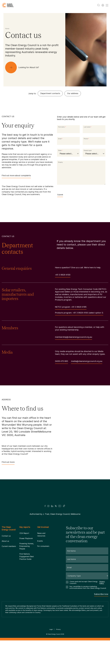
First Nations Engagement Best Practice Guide (26, 556)
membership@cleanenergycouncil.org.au (73, 338)
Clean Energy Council (54, 634)
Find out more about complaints (16, 176)
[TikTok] (64, 506)
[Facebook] (45, 506)
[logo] (8, 5)
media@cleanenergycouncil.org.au (86, 362)
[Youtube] (59, 506)
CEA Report (24, 533)
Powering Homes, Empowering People (26, 546)
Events (40, 541)
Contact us (6, 536)
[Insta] (48, 506)
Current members (9, 546)
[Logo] (55, 495)
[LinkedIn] (52, 506)
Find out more (8, 463)
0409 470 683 (61, 362)
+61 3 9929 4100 (62, 275)
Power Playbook (26, 538)
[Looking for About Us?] (23, 67)
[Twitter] (56, 506)
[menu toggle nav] (107, 5)
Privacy (58, 629)
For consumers (43, 546)
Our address (72, 93)
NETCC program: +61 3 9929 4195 (70, 308)
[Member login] (103, 5)
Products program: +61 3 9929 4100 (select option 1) (79, 313)
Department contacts (50, 93)
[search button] (98, 5)
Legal (51, 629)
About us (5, 541)
